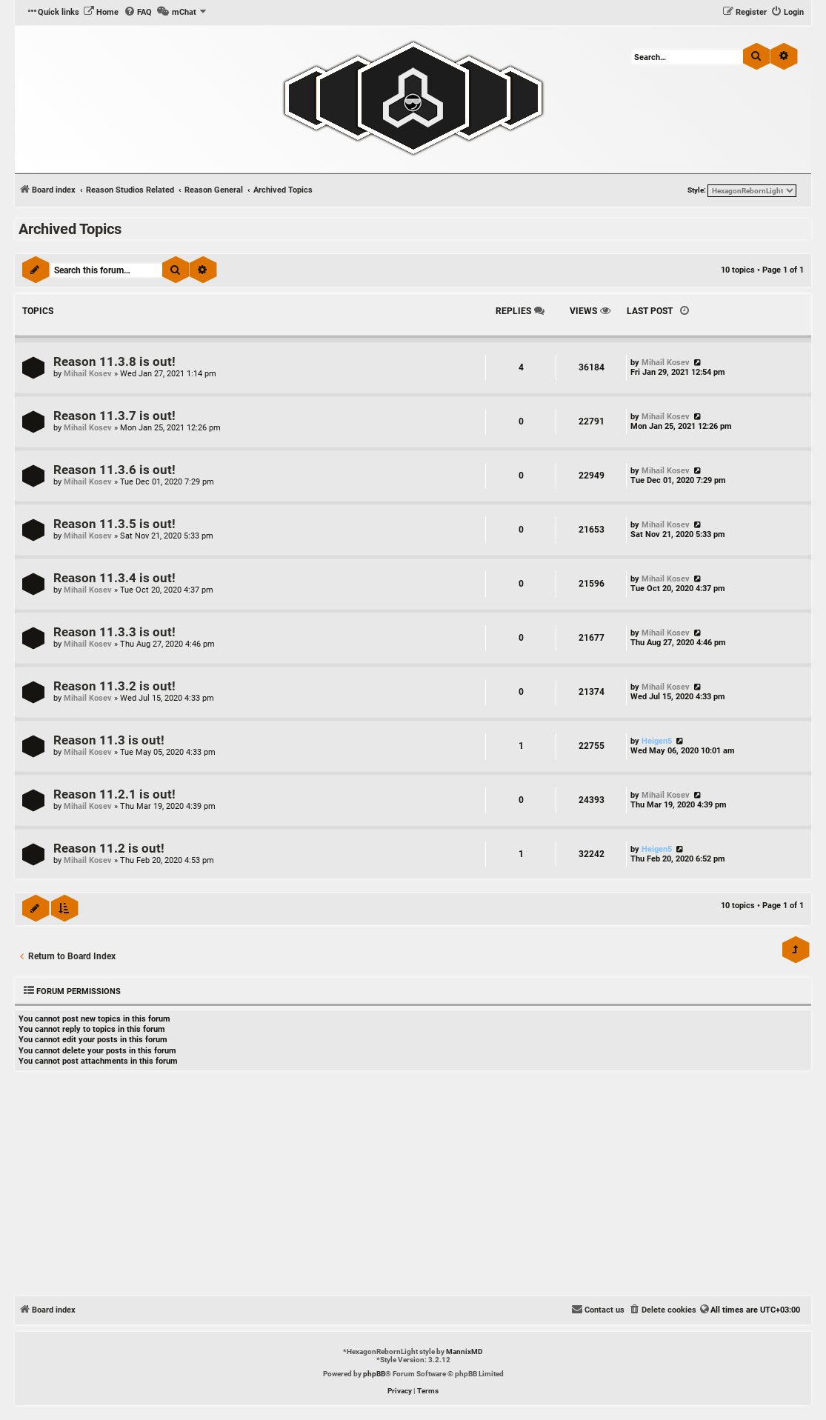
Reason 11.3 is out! (108, 740)
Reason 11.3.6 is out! (114, 470)
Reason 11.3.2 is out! (114, 686)
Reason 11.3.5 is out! (114, 524)
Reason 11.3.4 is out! (114, 578)
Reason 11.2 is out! (108, 848)
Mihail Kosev (88, 374)
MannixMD (464, 1351)
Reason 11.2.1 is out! (114, 794)
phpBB (374, 1374)
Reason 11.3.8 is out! (114, 362)
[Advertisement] (413, 1185)
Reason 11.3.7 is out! (114, 416)
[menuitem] (101, 12)
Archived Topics (70, 229)
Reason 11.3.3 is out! (114, 632)
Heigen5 (657, 741)
